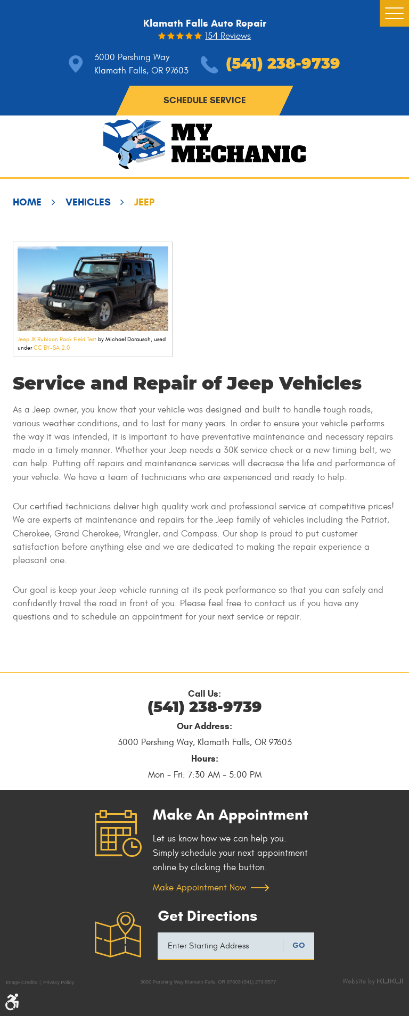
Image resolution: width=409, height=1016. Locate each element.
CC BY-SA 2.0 (52, 347)
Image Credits (21, 982)
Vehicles (88, 202)
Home (27, 202)
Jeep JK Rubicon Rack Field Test (57, 339)
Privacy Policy (58, 982)
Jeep (144, 202)
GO (298, 945)
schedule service (204, 100)
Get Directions (207, 916)
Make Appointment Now (199, 887)
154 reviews (228, 36)
